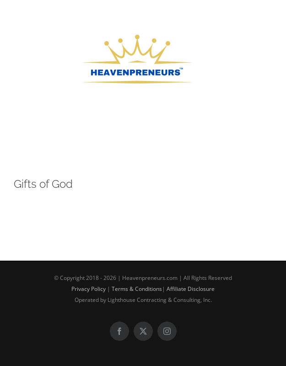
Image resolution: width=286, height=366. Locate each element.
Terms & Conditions (137, 289)
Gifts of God (43, 184)
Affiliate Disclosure (191, 289)
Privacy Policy (88, 289)
